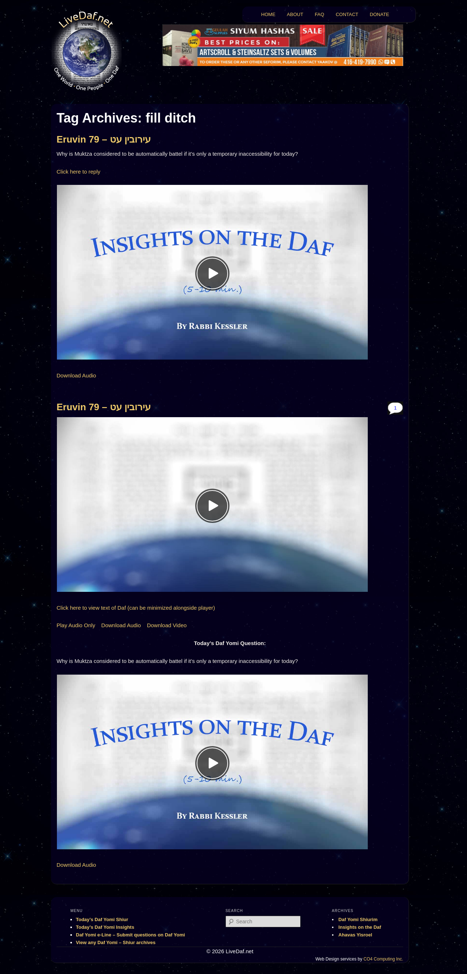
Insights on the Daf (360, 927)
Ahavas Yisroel (356, 935)
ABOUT (295, 14)
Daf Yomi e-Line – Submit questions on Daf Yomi (130, 935)
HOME (268, 14)
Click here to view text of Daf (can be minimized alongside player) (136, 608)
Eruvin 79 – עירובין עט (104, 139)
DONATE (379, 14)
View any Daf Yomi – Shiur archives (115, 942)
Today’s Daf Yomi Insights (105, 927)
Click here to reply (78, 171)
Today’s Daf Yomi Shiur (102, 919)
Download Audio (76, 375)
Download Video (167, 625)
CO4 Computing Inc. (383, 959)
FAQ (319, 14)
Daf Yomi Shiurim (358, 919)
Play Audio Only (76, 625)
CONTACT (347, 14)
